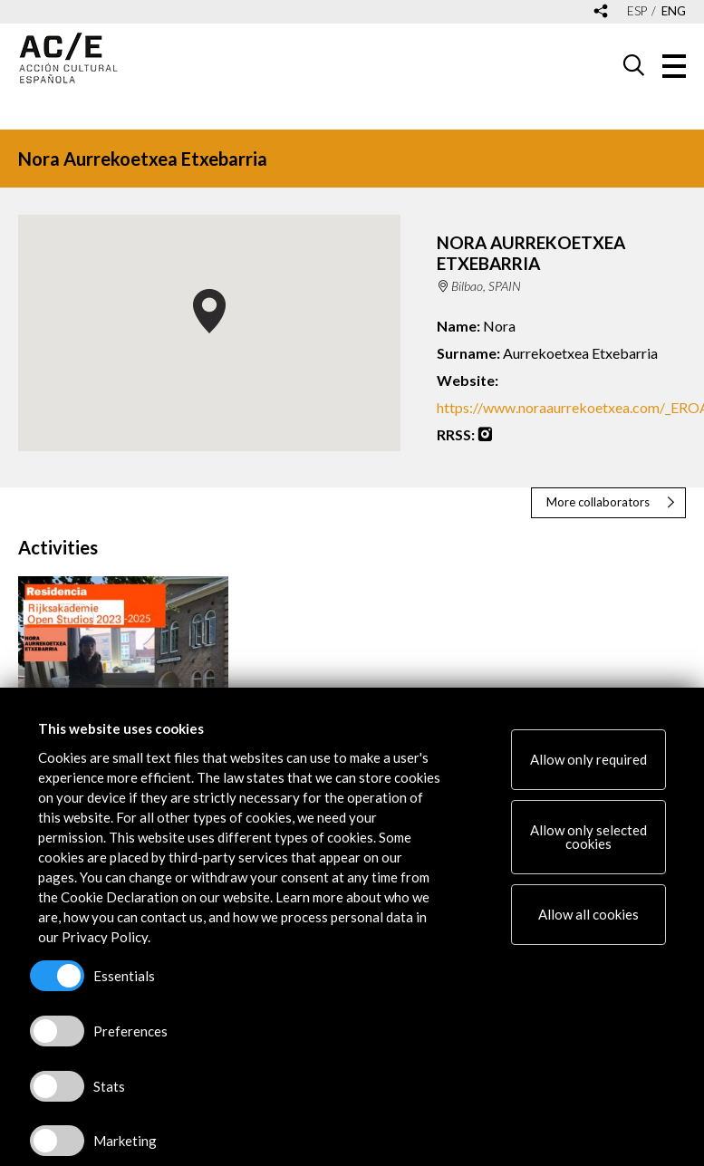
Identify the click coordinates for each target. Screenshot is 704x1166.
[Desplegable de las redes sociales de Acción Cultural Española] (601, 12)
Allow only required (588, 759)
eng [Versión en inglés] (673, 11)
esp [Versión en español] (637, 11)
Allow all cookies (588, 914)
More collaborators (598, 502)
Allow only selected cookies (588, 837)
